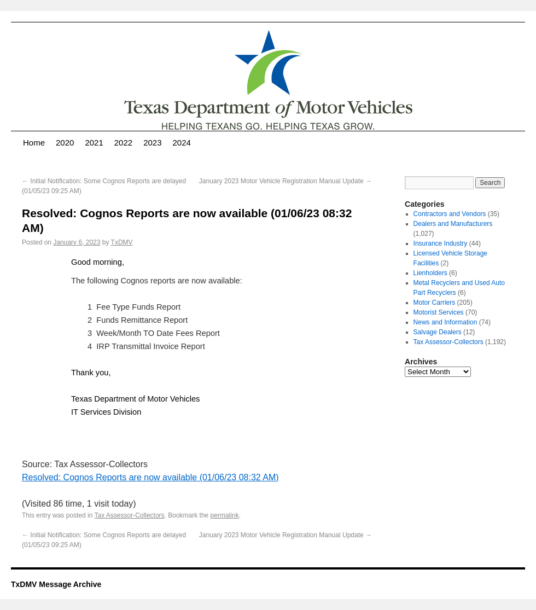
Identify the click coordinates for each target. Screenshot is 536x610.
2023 (152, 142)
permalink (225, 515)
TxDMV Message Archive (56, 584)
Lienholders (430, 273)
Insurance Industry (440, 243)
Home (34, 142)
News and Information (445, 322)
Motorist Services (438, 312)
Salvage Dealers (437, 332)
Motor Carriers (434, 302)
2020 (65, 142)
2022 (123, 142)
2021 (94, 142)
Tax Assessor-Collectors (130, 515)
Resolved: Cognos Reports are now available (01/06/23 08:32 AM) (150, 477)
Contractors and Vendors (449, 214)
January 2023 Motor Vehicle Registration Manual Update (285, 181)
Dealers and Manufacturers (453, 224)
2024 (182, 142)
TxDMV (122, 242)
